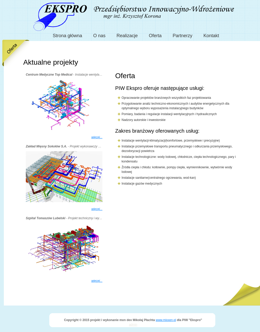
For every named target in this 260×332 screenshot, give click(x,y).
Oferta (155, 35)
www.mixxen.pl (166, 320)
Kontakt (211, 35)
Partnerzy (182, 35)
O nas (99, 35)
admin (133, 324)
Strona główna (67, 35)
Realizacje (127, 35)
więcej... (96, 137)
